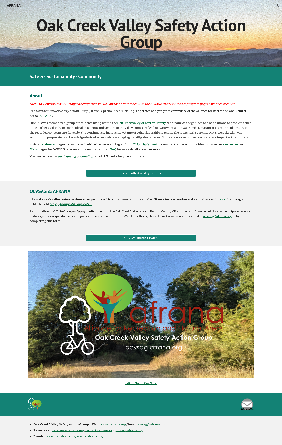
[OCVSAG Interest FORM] (141, 238)
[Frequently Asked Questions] (141, 173)
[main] (141, 33)
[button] (277, 5)
